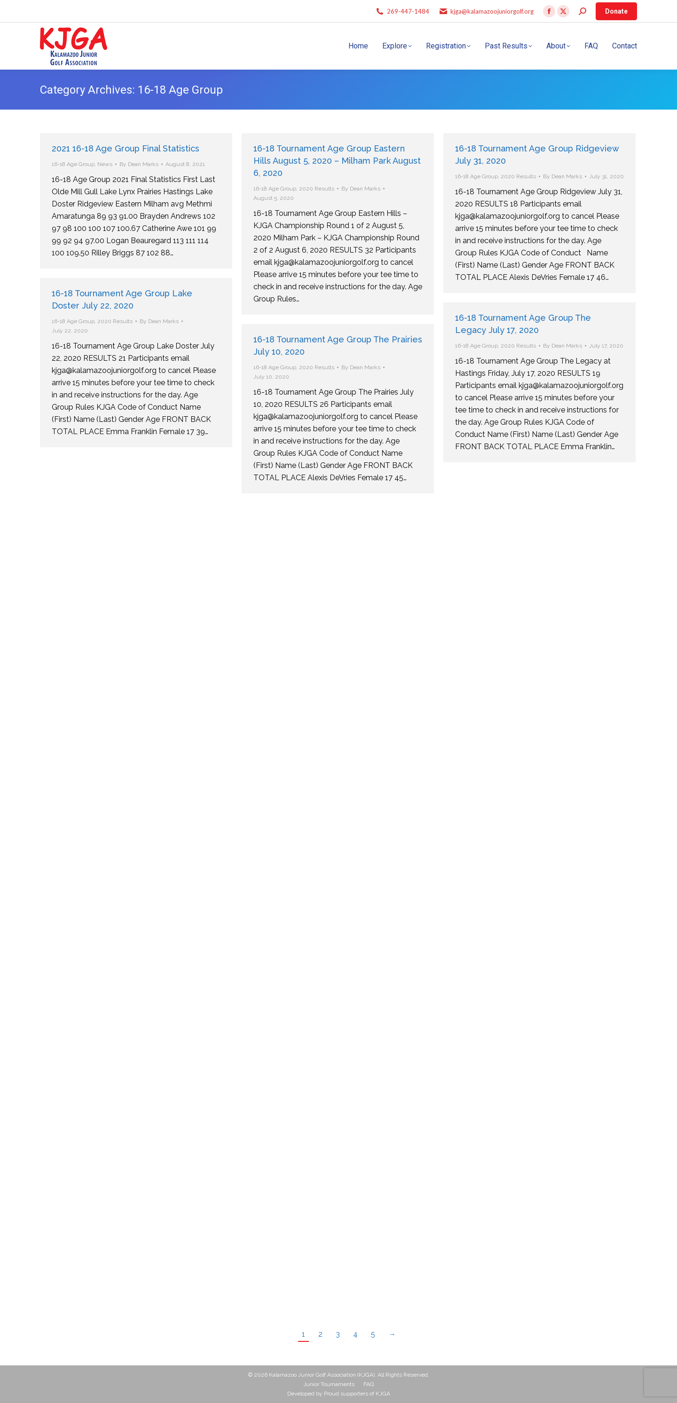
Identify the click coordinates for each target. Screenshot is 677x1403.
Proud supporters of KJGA (357, 1393)
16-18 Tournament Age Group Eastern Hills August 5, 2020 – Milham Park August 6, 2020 (337, 160)
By (138, 164)
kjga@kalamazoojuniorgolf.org (492, 11)
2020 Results (316, 188)
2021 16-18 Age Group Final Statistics (125, 148)
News (104, 164)
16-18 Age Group (73, 164)
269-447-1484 (408, 11)
